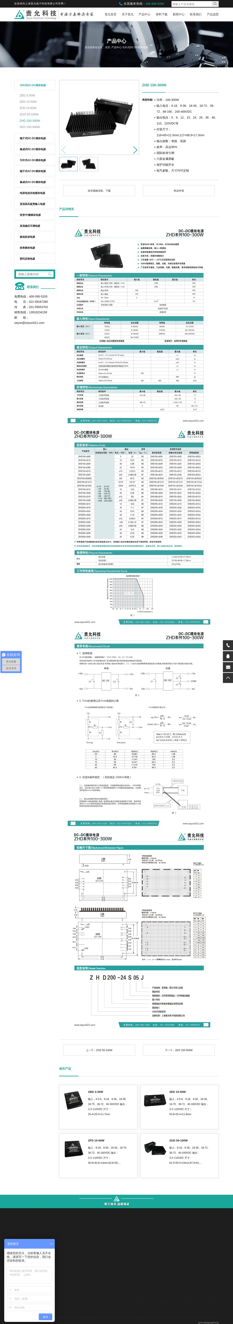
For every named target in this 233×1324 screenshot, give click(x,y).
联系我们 (196, 14)
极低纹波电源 (27, 236)
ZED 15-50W (28, 101)
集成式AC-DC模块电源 (33, 182)
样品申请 (179, 190)
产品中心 (144, 14)
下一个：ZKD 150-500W (179, 1050)
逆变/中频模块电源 (30, 215)
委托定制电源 (27, 258)
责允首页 (110, 14)
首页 (108, 47)
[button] (134, 148)
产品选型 (213, 14)
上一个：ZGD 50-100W (99, 1050)
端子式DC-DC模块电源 (33, 138)
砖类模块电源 (27, 247)
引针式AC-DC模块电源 (33, 160)
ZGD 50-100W (29, 114)
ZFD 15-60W (28, 108)
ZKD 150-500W (30, 127)
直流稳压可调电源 (30, 225)
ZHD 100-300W (30, 120)
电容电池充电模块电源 (32, 193)
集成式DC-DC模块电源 (33, 149)
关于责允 (128, 14)
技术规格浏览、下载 (99, 190)
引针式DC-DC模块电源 (33, 85)
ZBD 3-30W (27, 95)
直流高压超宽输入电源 (32, 204)
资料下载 (161, 14)
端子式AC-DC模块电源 (33, 171)
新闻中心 (179, 14)
